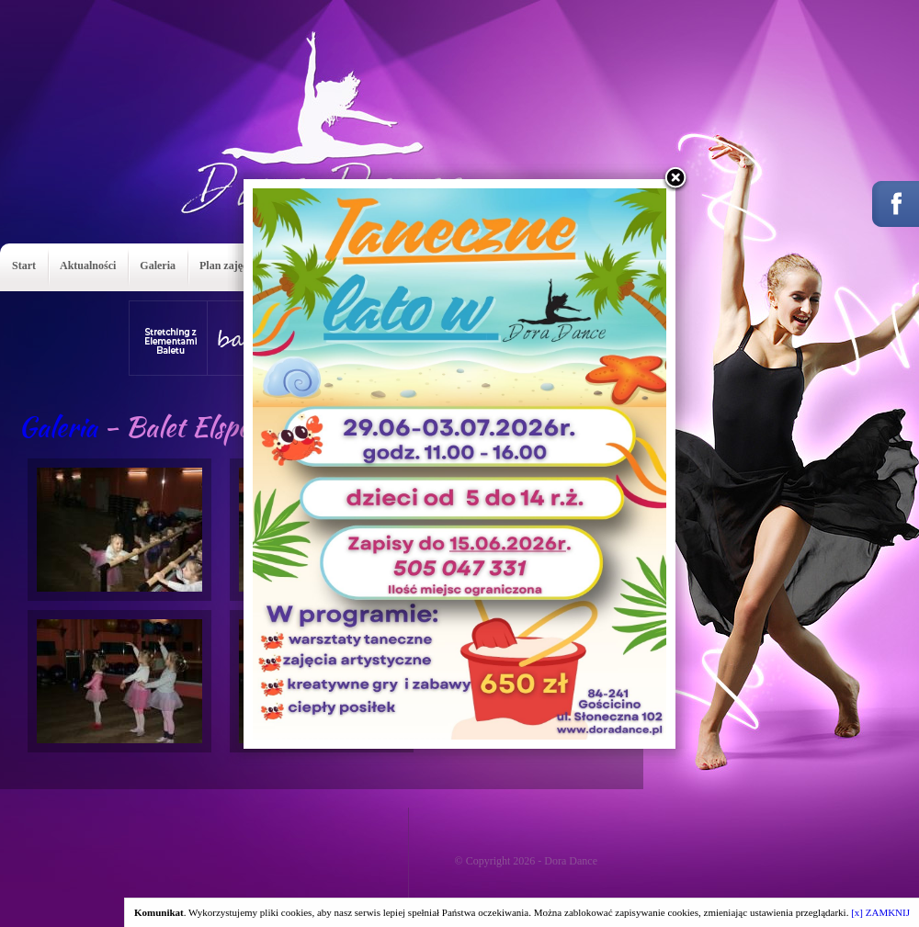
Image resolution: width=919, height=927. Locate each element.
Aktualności (88, 265)
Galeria (158, 265)
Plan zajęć (223, 265)
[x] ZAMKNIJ (880, 912)
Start (24, 265)
